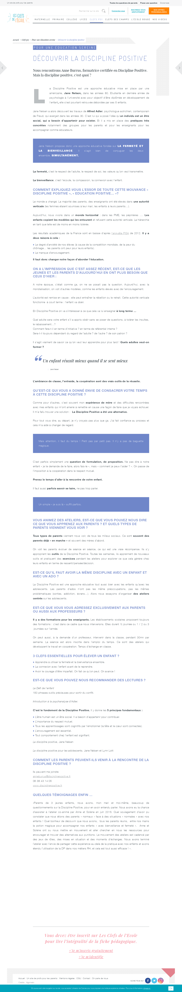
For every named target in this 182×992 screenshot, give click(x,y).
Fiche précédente (3, 67)
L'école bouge (141, 19)
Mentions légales (67, 978)
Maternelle (42, 19)
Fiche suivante (178, 67)
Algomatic (30, 982)
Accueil (21, 978)
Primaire (59, 19)
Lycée (84, 19)
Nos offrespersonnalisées (159, 11)
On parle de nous (100, 978)
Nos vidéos (160, 19)
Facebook (148, 980)
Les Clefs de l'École (18, 16)
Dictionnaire (164, 3)
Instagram (161, 980)
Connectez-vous (118, 11)
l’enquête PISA (120, 233)
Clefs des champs (117, 19)
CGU (78, 978)
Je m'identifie (92, 957)
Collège (72, 19)
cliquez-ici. (147, 988)
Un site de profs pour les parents (20, 3)
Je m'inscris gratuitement (92, 950)
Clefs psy (96, 19)
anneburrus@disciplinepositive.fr (52, 776)
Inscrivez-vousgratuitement (138, 11)
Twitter (154, 980)
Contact (86, 978)
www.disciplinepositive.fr (47, 785)
